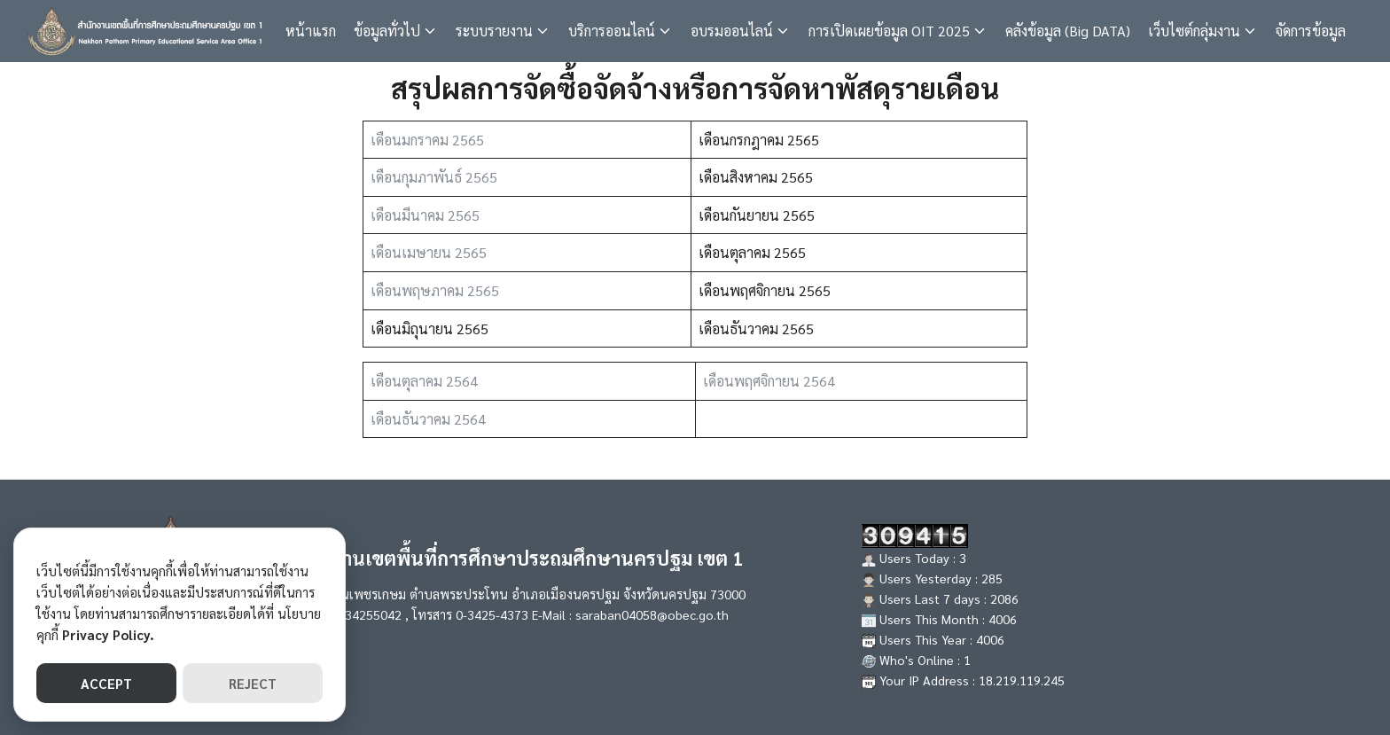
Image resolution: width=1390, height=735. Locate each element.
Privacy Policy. (108, 634)
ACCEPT (106, 683)
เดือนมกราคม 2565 (427, 139)
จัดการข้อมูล (1311, 30)
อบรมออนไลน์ (732, 30)
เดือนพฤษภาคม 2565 (435, 290)
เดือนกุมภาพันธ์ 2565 (434, 177)
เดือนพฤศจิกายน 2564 (769, 380)
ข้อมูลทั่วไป (387, 30)
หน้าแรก (310, 30)
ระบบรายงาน (494, 30)
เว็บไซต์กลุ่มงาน (1194, 30)
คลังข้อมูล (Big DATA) (1067, 30)
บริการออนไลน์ (611, 30)
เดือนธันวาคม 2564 (428, 419)
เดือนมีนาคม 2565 (425, 215)
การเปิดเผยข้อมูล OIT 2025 (889, 30)
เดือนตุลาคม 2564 (424, 380)
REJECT (253, 683)
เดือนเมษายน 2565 (429, 252)
